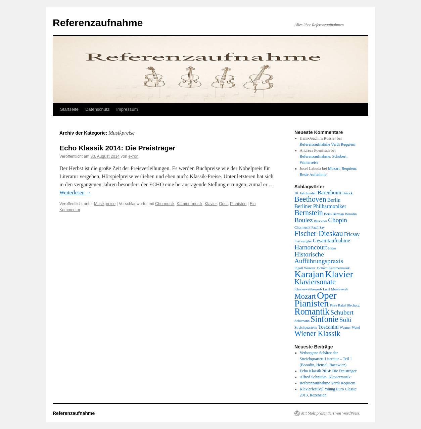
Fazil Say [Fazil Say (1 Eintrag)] (318, 227)
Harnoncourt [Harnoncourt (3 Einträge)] (310, 247)
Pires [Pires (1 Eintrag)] (333, 305)
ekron (133, 156)
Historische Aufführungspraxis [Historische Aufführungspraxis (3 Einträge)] (318, 258)
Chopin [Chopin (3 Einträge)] (337, 220)
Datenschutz (97, 109)
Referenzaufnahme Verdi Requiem (328, 144)
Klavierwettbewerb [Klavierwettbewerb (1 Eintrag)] (308, 289)
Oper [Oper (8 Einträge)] (327, 295)
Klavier (210, 203)
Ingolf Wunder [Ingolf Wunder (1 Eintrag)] (304, 268)
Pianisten (238, 203)
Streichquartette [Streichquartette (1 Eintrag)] (305, 327)
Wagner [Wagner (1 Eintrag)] (345, 327)
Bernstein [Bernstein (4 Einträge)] (308, 212)
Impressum (127, 109)
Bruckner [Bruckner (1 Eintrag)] (320, 221)
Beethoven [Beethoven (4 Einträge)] (310, 199)
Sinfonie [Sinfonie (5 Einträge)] (324, 319)
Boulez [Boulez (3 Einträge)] (303, 220)
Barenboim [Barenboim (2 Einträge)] (329, 192)
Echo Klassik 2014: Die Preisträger (117, 148)
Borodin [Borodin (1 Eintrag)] (351, 214)
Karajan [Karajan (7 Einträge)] (309, 274)
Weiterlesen (75, 192)
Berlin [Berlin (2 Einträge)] (334, 200)
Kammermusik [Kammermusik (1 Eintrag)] (339, 268)
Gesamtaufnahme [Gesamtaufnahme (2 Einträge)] (331, 240)
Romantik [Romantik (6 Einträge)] (311, 311)
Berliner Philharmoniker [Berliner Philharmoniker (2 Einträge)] (320, 206)
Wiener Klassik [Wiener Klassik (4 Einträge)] (317, 333)
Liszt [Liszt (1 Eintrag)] (326, 289)
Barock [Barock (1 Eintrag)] (347, 193)
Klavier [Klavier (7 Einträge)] (339, 274)
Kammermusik (189, 203)
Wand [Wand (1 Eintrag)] (356, 327)
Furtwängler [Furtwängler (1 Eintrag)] (303, 241)
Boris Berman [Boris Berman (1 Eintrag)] (334, 214)
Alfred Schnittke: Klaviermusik (325, 377)
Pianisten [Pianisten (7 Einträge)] (311, 303)
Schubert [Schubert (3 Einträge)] (341, 312)
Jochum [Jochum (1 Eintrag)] (321, 268)
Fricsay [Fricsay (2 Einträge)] (352, 234)
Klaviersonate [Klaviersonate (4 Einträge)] (315, 282)
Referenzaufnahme (98, 22)
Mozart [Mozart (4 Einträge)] (305, 296)
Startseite (69, 109)
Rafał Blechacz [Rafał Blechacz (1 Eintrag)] (349, 305)
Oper (223, 203)
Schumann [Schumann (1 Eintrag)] (302, 321)
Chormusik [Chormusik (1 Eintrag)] (302, 227)
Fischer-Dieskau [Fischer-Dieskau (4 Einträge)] (318, 233)
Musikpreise (104, 203)
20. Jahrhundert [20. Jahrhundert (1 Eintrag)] (305, 193)
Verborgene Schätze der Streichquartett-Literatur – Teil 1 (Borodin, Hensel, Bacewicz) (326, 358)
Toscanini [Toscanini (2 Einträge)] (328, 327)
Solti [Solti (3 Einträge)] (345, 319)
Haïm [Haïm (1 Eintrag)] (332, 248)
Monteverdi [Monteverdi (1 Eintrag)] (339, 289)
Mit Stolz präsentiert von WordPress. (330, 413)
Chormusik (164, 203)
